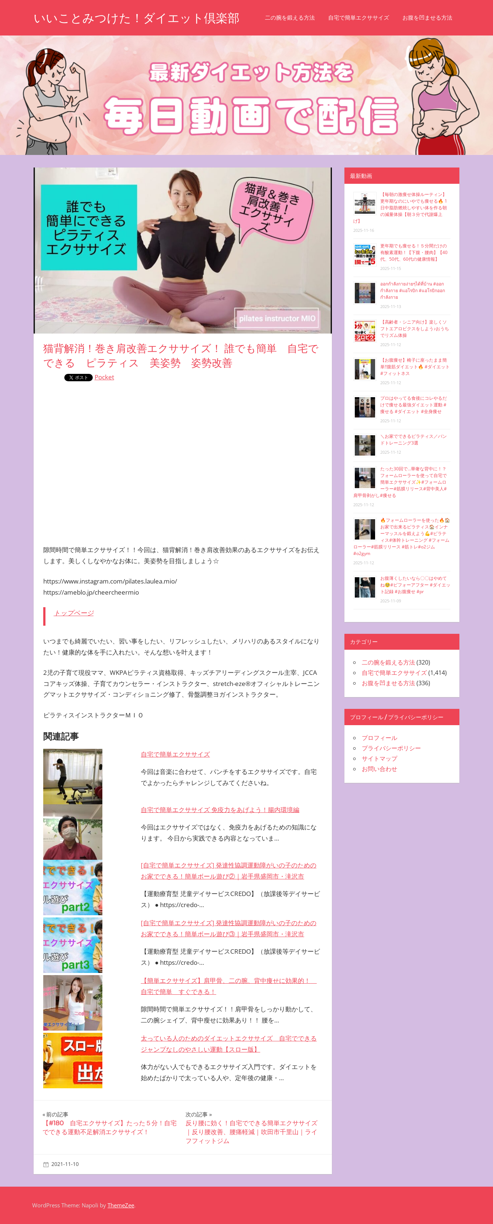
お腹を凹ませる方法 (427, 17)
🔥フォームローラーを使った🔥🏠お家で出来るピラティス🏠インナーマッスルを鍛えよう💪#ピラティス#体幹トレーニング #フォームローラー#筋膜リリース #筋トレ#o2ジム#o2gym (401, 537)
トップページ (74, 612)
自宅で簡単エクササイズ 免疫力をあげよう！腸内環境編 (220, 809)
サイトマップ (379, 758)
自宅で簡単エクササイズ (358, 17)
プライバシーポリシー (391, 748)
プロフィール (379, 738)
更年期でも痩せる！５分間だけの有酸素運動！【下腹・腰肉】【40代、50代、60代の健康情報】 (414, 252)
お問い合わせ (379, 769)
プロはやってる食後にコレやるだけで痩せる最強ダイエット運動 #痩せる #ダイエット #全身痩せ (413, 405)
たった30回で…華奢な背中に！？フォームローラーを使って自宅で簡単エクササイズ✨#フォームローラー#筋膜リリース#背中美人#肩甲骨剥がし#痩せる (400, 482)
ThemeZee (121, 1205)
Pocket (104, 377)
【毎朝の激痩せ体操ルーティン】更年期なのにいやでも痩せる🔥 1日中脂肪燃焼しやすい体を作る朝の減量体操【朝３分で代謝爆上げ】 (400, 207)
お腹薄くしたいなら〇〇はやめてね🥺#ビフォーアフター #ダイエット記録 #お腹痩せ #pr (415, 585)
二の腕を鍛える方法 (290, 17)
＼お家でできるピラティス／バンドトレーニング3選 (413, 439)
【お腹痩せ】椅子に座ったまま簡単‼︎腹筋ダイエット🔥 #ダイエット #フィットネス (415, 366)
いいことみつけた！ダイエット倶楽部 (136, 18)
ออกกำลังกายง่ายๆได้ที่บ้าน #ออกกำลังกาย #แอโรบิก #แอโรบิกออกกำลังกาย (412, 290)
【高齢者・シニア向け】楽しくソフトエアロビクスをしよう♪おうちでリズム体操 (414, 328)
